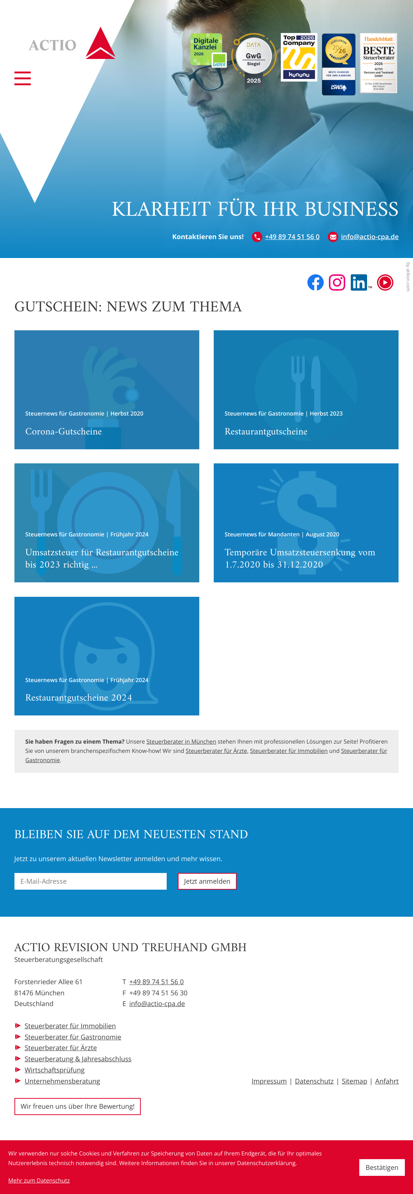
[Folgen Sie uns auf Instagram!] (337, 282)
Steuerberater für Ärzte (216, 751)
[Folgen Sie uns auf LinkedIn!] (361, 282)
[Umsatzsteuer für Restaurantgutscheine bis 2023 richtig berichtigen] (107, 522)
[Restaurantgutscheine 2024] (107, 656)
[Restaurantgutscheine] (306, 389)
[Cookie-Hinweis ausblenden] (382, 1167)
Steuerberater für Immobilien (289, 751)
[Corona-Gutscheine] (107, 389)
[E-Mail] (90, 881)
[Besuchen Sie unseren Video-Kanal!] (385, 282)
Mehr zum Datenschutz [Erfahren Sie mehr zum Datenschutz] (39, 1180)
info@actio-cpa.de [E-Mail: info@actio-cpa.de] (157, 1003)
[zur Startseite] (72, 43)
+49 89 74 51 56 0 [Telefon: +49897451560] (156, 982)
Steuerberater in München (181, 741)
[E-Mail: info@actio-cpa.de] (363, 237)
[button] (286, 237)
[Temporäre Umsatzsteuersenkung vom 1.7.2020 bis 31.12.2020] (306, 522)
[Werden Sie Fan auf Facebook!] (315, 282)
